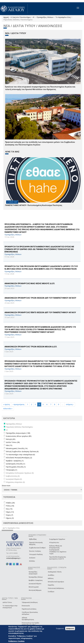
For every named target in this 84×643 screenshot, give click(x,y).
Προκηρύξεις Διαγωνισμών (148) (18, 433)
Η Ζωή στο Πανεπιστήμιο (21, 17)
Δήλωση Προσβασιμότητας (28, 618)
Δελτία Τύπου (7, 602)
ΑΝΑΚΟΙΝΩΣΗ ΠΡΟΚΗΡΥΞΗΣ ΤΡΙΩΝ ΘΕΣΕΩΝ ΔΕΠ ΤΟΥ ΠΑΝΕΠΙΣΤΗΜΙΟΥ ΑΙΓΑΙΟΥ (40, 298)
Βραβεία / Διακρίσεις (36, 580)
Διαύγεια (32, 558)
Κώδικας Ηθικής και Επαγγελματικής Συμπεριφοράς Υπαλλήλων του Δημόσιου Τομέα (57, 550)
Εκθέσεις (51, 578)
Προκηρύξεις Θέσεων (45, 17)
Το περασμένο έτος (63, 17)
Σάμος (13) (10, 512)
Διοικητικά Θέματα (35, 584)
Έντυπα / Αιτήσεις (35, 551)
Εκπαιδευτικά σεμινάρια (56, 582)
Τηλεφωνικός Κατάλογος (30, 602)
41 (34, 17)
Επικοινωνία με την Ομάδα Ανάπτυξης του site (30, 624)
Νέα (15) (9, 445)
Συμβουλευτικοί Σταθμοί (37, 548)
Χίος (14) (9, 509)
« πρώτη (6, 404)
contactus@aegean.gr (13, 558)
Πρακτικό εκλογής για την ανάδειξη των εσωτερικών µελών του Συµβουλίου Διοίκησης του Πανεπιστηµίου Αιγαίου (40, 143)
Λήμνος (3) (10, 518)
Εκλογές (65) (10, 439)
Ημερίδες (51, 585)
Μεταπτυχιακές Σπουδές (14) (16, 448)
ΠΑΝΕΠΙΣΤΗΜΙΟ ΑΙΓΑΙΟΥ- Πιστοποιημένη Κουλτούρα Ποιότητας (33, 205)
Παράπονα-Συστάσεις (29, 609)
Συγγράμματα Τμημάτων (57, 539)
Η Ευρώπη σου (54, 542)
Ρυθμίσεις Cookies (16, 641)
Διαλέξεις (51, 575)
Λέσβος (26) (10, 503)
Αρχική (6, 17)
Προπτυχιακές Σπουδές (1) (16, 467)
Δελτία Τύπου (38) (13, 442)
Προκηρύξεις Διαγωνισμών (33, 573)
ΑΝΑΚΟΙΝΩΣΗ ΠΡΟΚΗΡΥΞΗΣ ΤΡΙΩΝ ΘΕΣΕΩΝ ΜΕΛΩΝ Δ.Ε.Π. (31, 346)
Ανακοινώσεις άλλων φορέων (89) (18, 436)
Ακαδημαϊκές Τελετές (55, 572)
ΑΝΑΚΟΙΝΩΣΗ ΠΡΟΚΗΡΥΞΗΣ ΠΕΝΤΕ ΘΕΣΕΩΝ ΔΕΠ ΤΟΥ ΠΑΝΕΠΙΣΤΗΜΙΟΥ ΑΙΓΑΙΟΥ (40, 312)
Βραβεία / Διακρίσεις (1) (15, 461)
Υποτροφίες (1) (11, 470)
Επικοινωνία (26, 606)
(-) (4, 528)
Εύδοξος (32, 561)
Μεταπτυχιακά (33, 587)
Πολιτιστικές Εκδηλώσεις (56, 588)
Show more (6, 485)
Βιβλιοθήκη (33, 539)
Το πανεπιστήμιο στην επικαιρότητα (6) (20, 454)
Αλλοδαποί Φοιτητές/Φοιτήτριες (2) (19, 458)
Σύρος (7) (9, 515)
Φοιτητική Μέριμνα (35, 590)
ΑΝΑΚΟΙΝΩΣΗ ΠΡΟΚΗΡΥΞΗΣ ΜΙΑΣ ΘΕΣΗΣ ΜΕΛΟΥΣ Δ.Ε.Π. (30, 283)
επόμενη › (70, 404)
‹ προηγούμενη (18, 404)
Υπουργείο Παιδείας (36, 554)
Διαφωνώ (70, 628)
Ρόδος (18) (10, 506)
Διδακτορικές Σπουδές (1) (15, 464)
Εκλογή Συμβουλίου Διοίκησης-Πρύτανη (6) (22, 451)
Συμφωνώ (60, 628)
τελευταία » (7, 408)
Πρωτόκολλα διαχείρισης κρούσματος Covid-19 (57, 558)
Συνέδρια (51, 592)
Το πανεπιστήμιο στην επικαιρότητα (10, 607)
